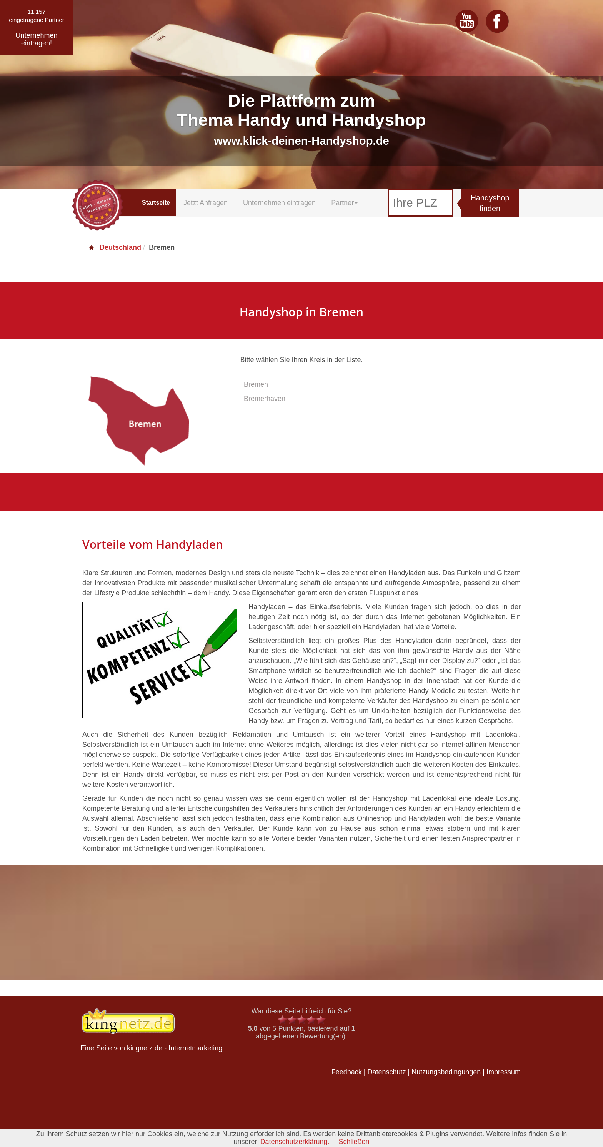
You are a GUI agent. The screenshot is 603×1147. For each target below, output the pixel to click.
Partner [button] (344, 203)
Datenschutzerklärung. (294, 1141)
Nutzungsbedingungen (446, 1072)
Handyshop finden (489, 203)
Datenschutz (386, 1072)
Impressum (503, 1072)
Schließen (354, 1141)
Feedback (346, 1072)
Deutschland (114, 247)
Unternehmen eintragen (279, 203)
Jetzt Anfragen (205, 203)
